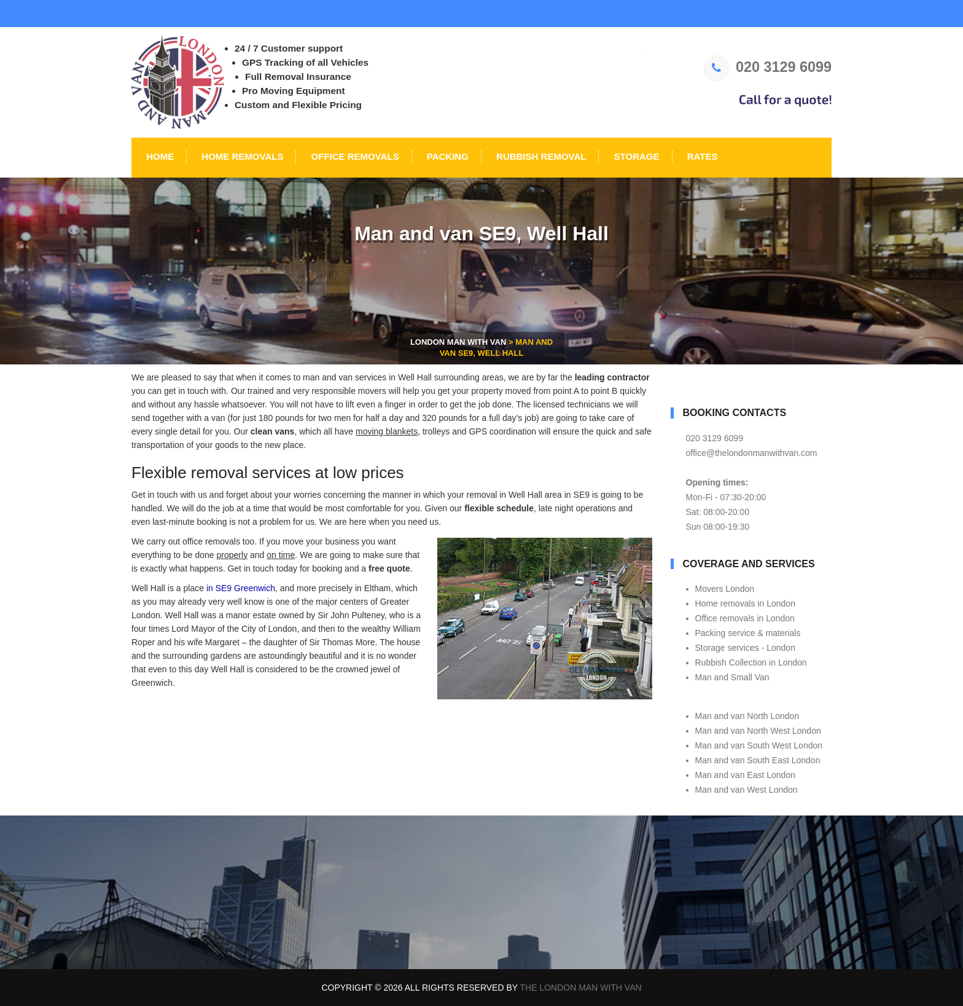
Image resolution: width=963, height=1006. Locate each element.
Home (159, 156)
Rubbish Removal (540, 156)
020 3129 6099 (768, 67)
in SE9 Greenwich (240, 588)
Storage (635, 156)
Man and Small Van (732, 677)
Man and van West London (746, 790)
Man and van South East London (758, 760)
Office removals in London (745, 618)
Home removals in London (745, 603)
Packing (446, 156)
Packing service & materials (748, 633)
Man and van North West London (758, 731)
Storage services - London (745, 648)
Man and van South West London (759, 745)
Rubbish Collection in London (751, 662)
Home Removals (241, 156)
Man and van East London (745, 775)
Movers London (725, 589)
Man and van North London (747, 716)
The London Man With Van (581, 987)
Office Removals (353, 156)
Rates (701, 156)
